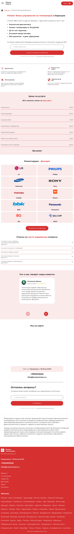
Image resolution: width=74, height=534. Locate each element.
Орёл (16, 528)
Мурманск (57, 520)
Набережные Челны (9, 524)
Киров (51, 509)
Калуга (53, 517)
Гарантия (5, 479)
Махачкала (47, 520)
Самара (12, 509)
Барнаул (4, 505)
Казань (39, 501)
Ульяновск (43, 509)
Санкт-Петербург (15, 498)
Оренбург (24, 528)
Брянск (36, 513)
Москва (4, 498)
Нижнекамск (46, 524)
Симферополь (56, 528)
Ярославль (29, 505)
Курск (19, 520)
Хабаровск (47, 505)
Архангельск (60, 509)
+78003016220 (37, 374)
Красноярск (26, 509)
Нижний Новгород (55, 498)
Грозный (21, 517)
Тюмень (61, 505)
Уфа (44, 501)
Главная (7, 10)
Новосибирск (6, 501)
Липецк (26, 520)
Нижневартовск (33, 524)
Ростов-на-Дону (40, 498)
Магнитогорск (36, 520)
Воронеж (51, 501)
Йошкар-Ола (31, 517)
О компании (6, 476)
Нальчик (22, 524)
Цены (3, 484)
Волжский (5, 517)
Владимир (67, 513)
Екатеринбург (29, 501)
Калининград (43, 517)
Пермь (35, 509)
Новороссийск (7, 528)
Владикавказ (57, 513)
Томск (54, 505)
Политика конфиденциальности (37, 531)
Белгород (14, 513)
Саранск (45, 528)
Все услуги (37, 151)
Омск (18, 509)
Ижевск (12, 505)
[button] (46, 314)
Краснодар (28, 498)
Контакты (5, 487)
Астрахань (5, 513)
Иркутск (4, 509)
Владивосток (45, 513)
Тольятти (20, 505)
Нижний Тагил (59, 524)
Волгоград (60, 501)
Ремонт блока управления (21, 10)
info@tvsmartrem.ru (37, 377)
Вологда (13, 517)
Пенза (31, 528)
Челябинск (17, 501)
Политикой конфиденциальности (45, 56)
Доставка (4, 482)
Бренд (4, 473)
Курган (13, 520)
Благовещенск (26, 513)
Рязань (38, 528)
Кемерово (61, 517)
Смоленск (67, 528)
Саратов (38, 505)
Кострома (5, 520)
